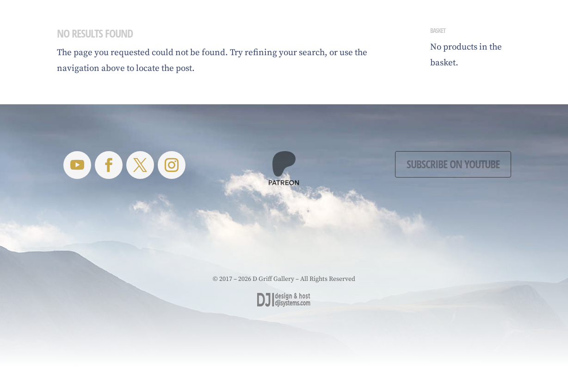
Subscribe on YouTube (453, 164)
